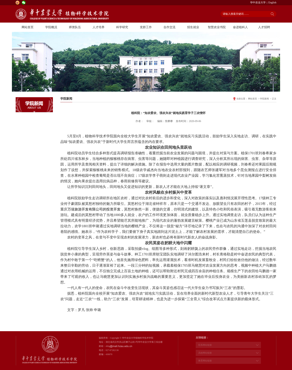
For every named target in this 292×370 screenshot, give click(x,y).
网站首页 (28, 27)
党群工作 (146, 27)
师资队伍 (75, 27)
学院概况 (51, 27)
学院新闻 (264, 98)
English (272, 2)
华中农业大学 (258, 2)
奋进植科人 (240, 27)
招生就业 (193, 27)
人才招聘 (264, 27)
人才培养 (98, 27)
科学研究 (122, 27)
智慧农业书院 (217, 27)
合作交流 (169, 27)
